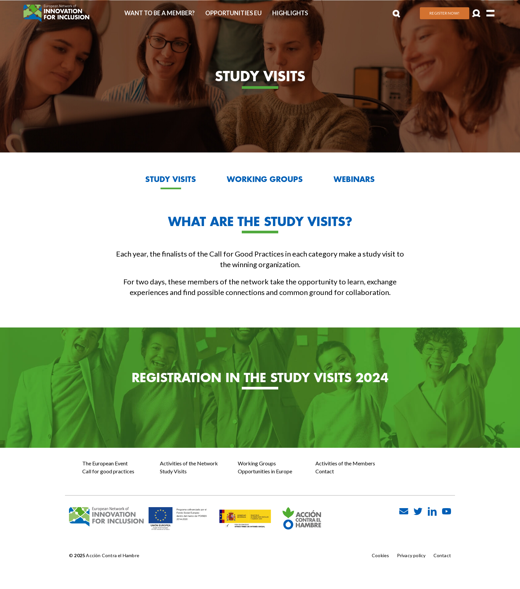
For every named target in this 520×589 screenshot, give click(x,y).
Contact (324, 471)
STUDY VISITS (170, 179)
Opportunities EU (233, 13)
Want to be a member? (159, 13)
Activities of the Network (189, 463)
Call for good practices (108, 471)
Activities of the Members (345, 463)
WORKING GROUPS (265, 179)
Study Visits (173, 471)
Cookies (380, 555)
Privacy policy (411, 555)
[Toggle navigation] (491, 13)
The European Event (105, 463)
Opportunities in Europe (265, 471)
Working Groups (257, 463)
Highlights (290, 13)
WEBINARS (354, 179)
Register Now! (444, 13)
